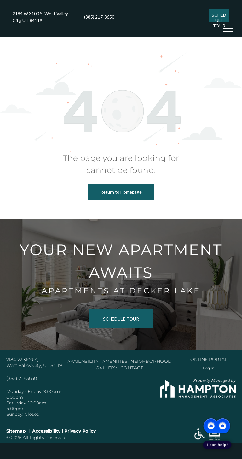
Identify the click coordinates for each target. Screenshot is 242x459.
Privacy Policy (80, 431)
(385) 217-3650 (99, 17)
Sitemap (16, 431)
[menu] (228, 29)
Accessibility (46, 431)
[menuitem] (84, 361)
